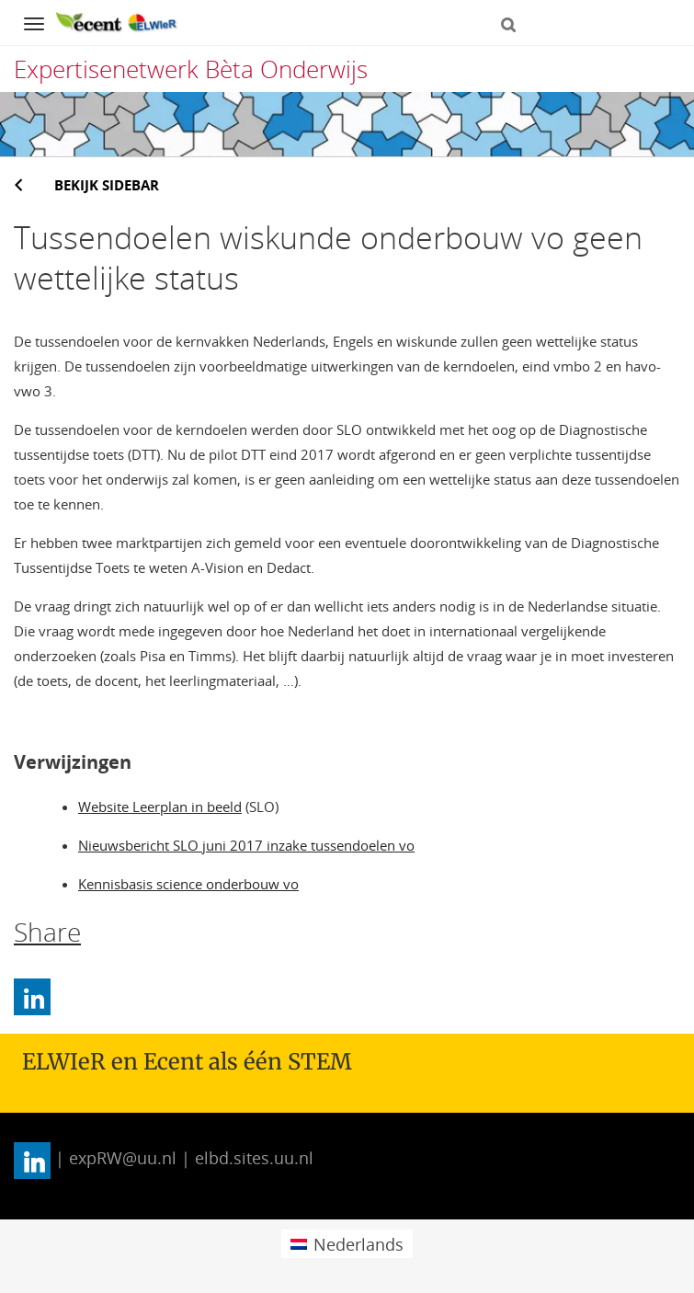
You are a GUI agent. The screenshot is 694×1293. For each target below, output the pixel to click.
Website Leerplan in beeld (160, 806)
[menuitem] (347, 1244)
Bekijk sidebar (106, 185)
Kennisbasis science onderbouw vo (188, 884)
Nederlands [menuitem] (358, 1244)
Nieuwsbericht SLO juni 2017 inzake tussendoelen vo (246, 845)
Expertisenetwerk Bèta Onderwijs (191, 69)
